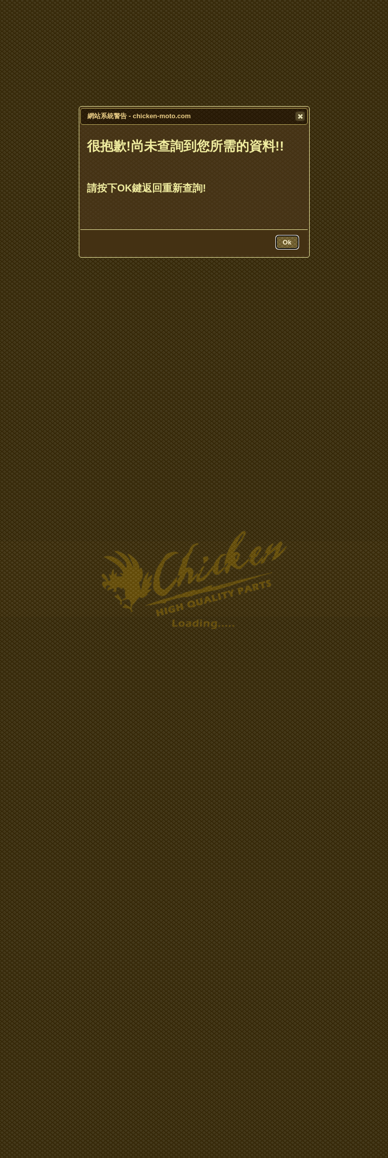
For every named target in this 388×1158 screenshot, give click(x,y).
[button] (300, 116)
